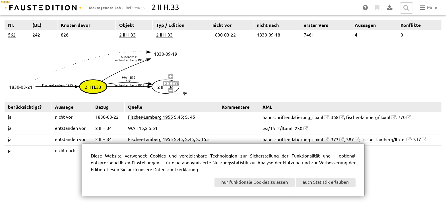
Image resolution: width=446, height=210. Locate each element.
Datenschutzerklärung (175, 170)
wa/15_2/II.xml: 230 (282, 129)
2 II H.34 (103, 128)
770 (402, 118)
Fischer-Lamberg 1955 (150, 117)
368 (334, 118)
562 (12, 35)
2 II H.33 (127, 35)
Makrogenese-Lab (105, 8)
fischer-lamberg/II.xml (368, 118)
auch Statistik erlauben (326, 182)
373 (334, 140)
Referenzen (135, 8)
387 (350, 140)
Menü (429, 7)
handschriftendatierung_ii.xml (293, 118)
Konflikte (410, 25)
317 (417, 140)
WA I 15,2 (138, 128)
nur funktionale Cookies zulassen (254, 182)
